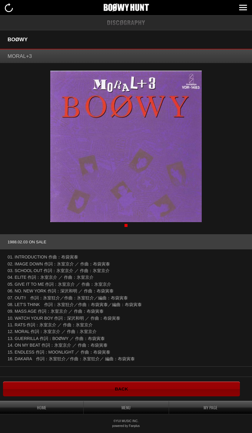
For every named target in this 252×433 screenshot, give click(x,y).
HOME (41, 407)
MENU (243, 7)
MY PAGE (210, 407)
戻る (9, 7)
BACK (121, 388)
